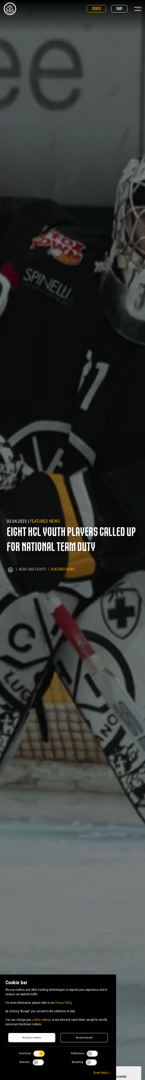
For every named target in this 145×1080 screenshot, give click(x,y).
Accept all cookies (31, 1037)
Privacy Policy (63, 1002)
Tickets (96, 8)
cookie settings (41, 1020)
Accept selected (84, 1037)
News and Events (32, 569)
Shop (119, 8)
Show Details (101, 1072)
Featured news (45, 521)
